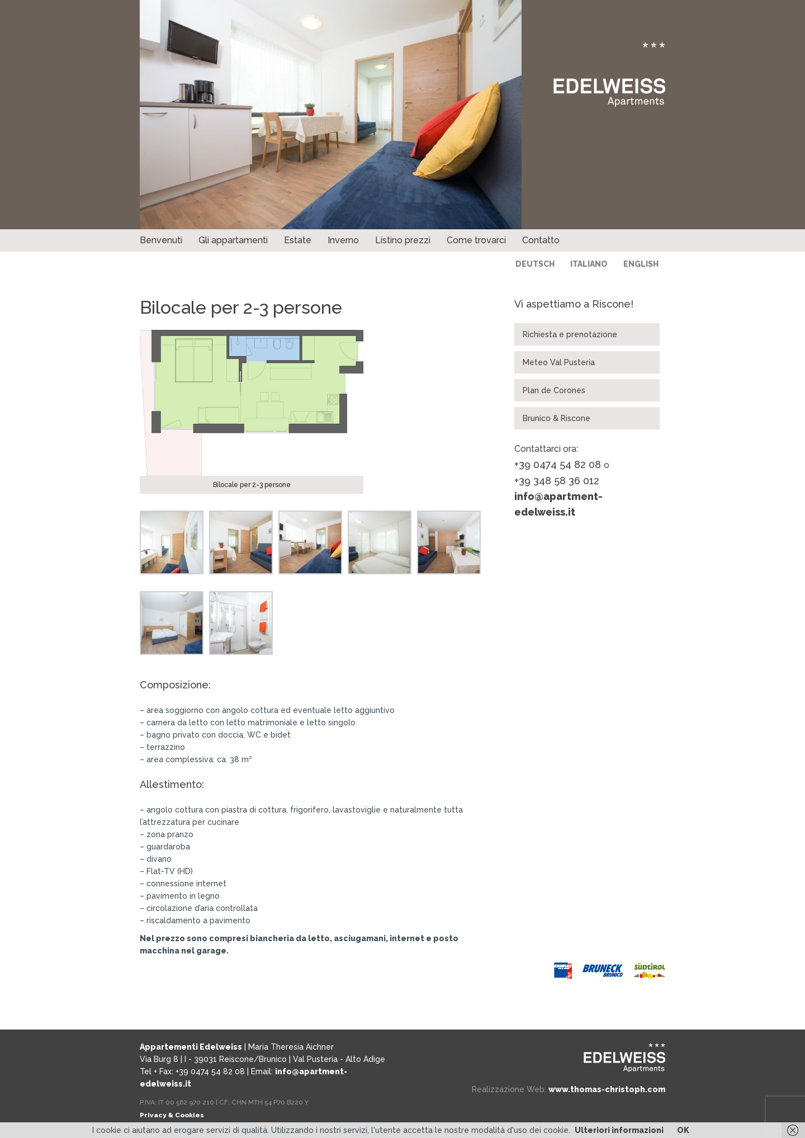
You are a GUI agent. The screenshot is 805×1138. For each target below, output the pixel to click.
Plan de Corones (554, 390)
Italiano (589, 263)
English (641, 263)
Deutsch (535, 263)
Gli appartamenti (233, 240)
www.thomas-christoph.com (606, 1089)
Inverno (343, 240)
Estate (297, 240)
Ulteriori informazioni (619, 1130)
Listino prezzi (402, 240)
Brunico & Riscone (556, 418)
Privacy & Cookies (172, 1115)
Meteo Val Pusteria (559, 362)
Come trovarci (476, 240)
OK (683, 1130)
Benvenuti (161, 240)
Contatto (541, 240)
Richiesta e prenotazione (570, 334)
